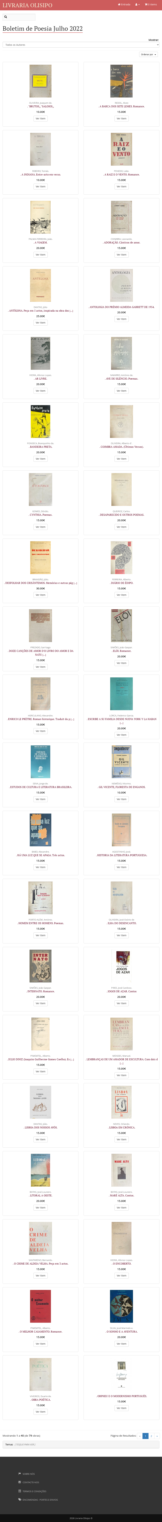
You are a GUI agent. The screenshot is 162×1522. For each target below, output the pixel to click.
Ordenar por (148, 54)
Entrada (124, 4)
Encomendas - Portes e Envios (38, 1499)
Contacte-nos (28, 1482)
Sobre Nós (26, 1473)
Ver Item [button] (40, 118)
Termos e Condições (32, 1491)
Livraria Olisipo (27, 5)
